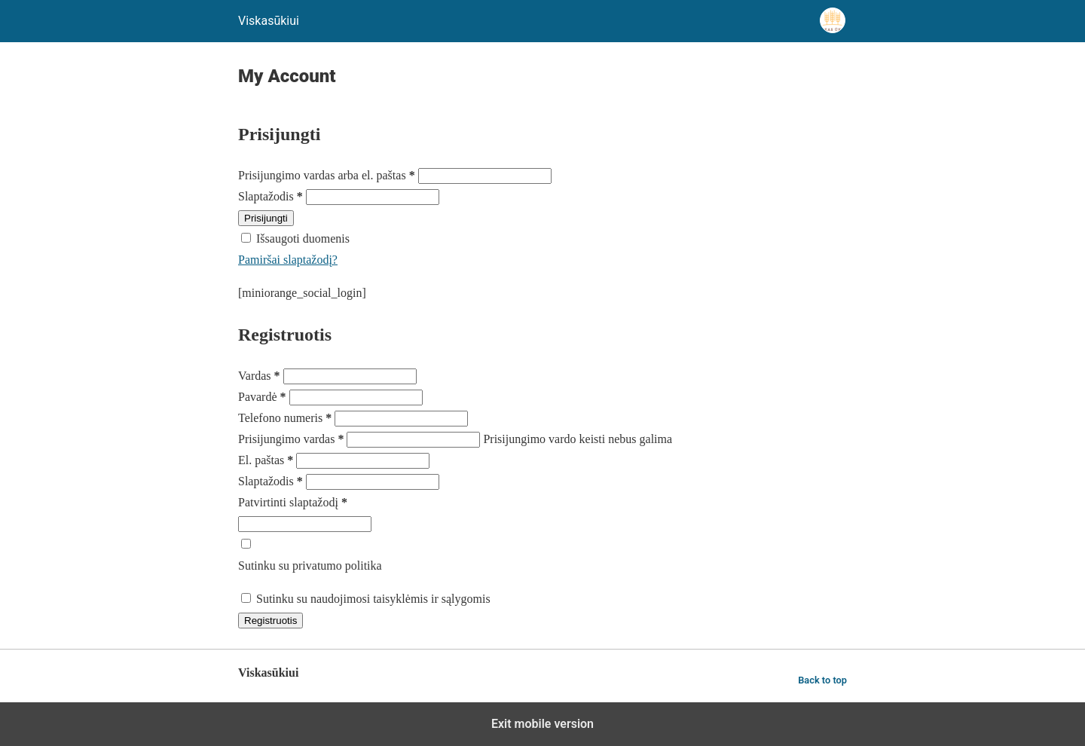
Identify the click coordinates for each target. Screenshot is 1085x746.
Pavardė (263, 396)
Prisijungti (266, 218)
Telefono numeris (286, 417)
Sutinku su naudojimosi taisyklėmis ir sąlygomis (373, 598)
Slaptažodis (272, 196)
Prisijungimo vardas (292, 439)
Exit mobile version (542, 724)
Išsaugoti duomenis (303, 238)
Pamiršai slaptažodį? (288, 259)
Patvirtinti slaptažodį (292, 502)
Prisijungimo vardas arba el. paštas (328, 175)
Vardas (260, 375)
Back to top (822, 680)
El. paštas (267, 460)
